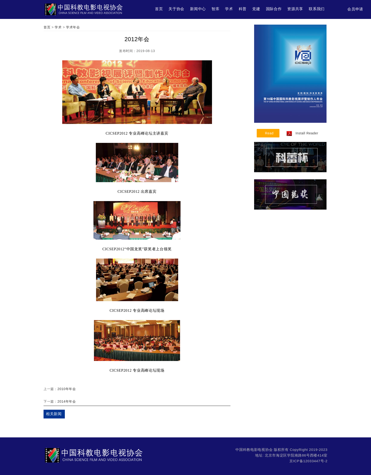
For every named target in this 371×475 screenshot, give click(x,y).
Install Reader (302, 133)
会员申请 (355, 9)
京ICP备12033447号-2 (308, 461)
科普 (243, 9)
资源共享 (295, 9)
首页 (159, 9)
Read (269, 133)
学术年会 (73, 27)
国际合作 (274, 9)
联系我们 (317, 9)
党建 (256, 9)
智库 (215, 9)
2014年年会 (66, 401)
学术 (229, 9)
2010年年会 (66, 389)
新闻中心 (198, 9)
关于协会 (176, 9)
